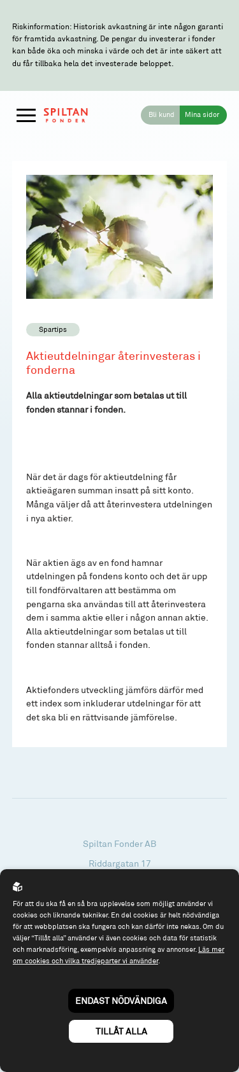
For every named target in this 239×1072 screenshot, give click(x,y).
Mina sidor (202, 114)
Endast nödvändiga (121, 1000)
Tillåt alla (121, 1031)
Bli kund (161, 114)
